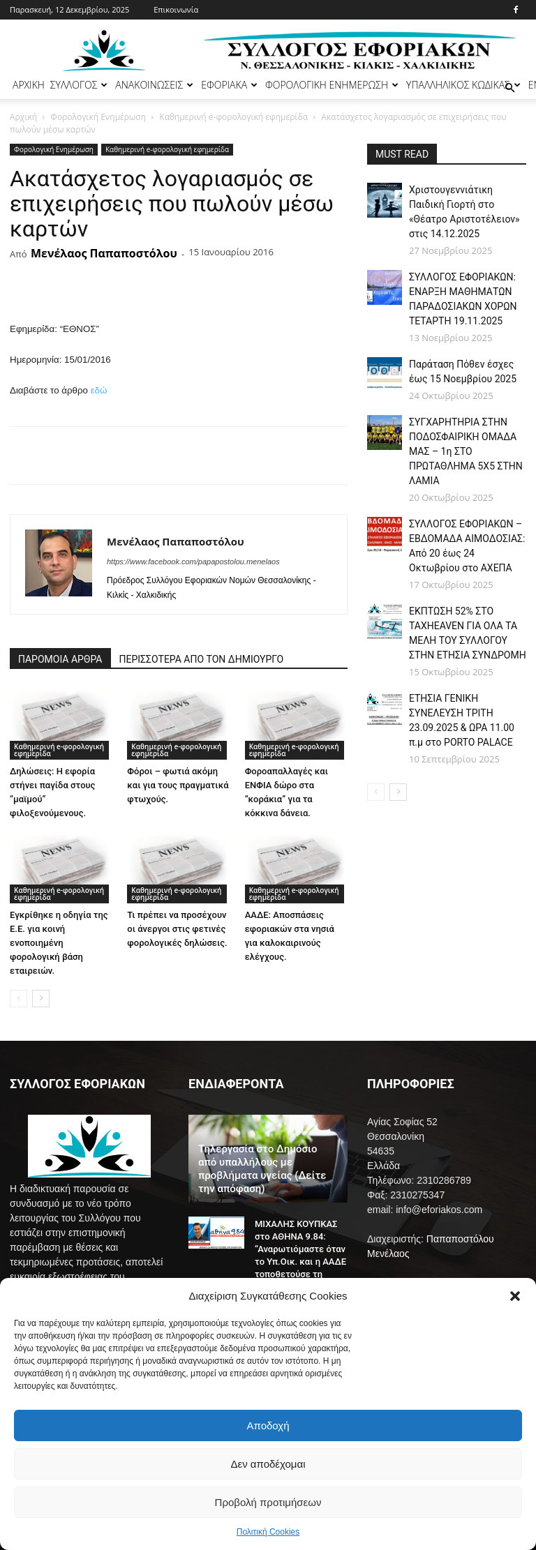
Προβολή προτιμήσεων (268, 1502)
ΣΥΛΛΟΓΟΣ (79, 84)
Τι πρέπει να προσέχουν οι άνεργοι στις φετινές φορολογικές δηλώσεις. (177, 929)
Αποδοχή (268, 1425)
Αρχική (23, 117)
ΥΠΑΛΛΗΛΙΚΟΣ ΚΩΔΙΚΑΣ (463, 84)
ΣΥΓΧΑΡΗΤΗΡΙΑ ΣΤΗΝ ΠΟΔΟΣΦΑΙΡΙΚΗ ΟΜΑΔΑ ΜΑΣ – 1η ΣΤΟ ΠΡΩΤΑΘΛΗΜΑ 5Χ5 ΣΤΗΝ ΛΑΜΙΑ (466, 451)
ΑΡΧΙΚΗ (29, 84)
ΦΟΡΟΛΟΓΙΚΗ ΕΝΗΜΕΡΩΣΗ (332, 84)
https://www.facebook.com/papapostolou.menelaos (193, 561)
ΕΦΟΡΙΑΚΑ (229, 84)
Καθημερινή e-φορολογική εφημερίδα (233, 117)
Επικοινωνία (176, 9)
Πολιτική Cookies (268, 1532)
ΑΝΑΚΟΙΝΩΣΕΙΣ (154, 84)
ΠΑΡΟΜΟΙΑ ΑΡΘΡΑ (60, 659)
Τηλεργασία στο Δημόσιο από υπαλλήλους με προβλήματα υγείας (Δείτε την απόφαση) (262, 1169)
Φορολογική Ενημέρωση (98, 117)
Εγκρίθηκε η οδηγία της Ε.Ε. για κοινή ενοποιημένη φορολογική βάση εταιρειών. (59, 943)
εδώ (99, 390)
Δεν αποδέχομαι (267, 1464)
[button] (515, 1296)
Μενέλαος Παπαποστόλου (104, 253)
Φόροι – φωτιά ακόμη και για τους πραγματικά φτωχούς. (177, 785)
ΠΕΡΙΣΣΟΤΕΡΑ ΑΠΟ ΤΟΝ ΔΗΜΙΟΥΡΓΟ (201, 659)
